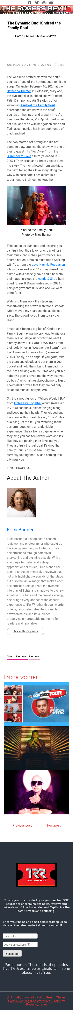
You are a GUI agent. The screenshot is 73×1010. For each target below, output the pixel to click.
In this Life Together (27, 403)
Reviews (34, 656)
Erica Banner (20, 530)
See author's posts (25, 631)
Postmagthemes (36, 1004)
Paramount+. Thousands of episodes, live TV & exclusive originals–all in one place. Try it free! (36, 968)
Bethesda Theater (19, 91)
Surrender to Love (19, 156)
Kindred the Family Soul (37, 105)
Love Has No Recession (48, 264)
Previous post (22, 825)
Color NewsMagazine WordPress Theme (34, 1001)
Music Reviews (17, 656)
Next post (54, 825)
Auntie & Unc (46, 279)
